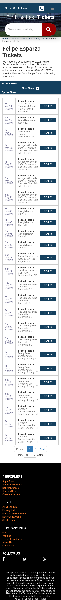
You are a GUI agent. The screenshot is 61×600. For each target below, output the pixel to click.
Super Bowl (8, 481)
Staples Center (10, 520)
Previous (20, 449)
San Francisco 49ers (12, 484)
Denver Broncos (10, 488)
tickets (48, 106)
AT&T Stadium (10, 507)
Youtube (6, 536)
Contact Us (8, 545)
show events (30, 455)
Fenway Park (9, 510)
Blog (4, 532)
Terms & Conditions (12, 539)
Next (42, 449)
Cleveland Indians (11, 494)
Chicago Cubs (9, 491)
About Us (7, 542)
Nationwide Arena (11, 516)
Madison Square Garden (14, 513)
